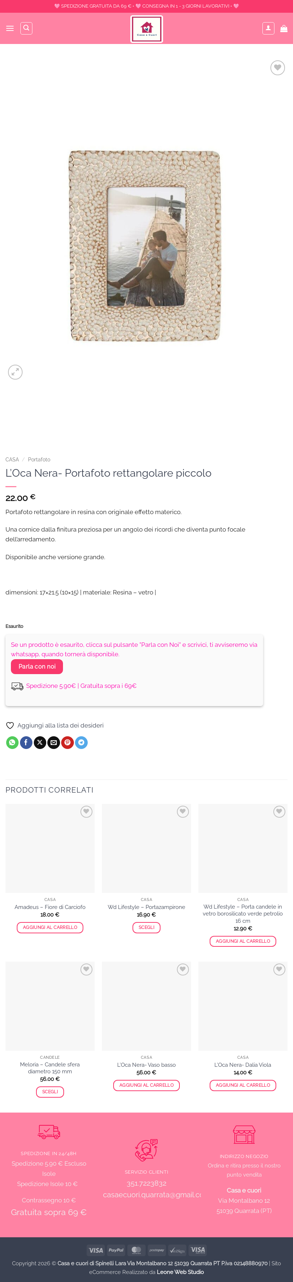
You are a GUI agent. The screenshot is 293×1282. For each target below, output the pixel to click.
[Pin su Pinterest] (67, 742)
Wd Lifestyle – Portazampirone (146, 907)
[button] (10, 28)
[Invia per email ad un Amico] (53, 742)
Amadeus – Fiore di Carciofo (50, 907)
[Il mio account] (268, 28)
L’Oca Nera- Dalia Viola (242, 1065)
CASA (12, 459)
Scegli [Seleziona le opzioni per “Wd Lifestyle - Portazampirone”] (146, 927)
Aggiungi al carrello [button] (50, 927)
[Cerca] (27, 28)
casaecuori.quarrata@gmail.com (156, 1194)
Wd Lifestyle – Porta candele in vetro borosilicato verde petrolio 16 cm (243, 914)
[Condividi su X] (40, 742)
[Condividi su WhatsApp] (12, 742)
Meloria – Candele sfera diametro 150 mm (50, 1068)
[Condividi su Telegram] (81, 742)
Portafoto (39, 459)
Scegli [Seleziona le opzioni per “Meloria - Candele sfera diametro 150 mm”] (50, 1091)
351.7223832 (146, 1183)
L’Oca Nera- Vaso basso (146, 1065)
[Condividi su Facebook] (26, 742)
